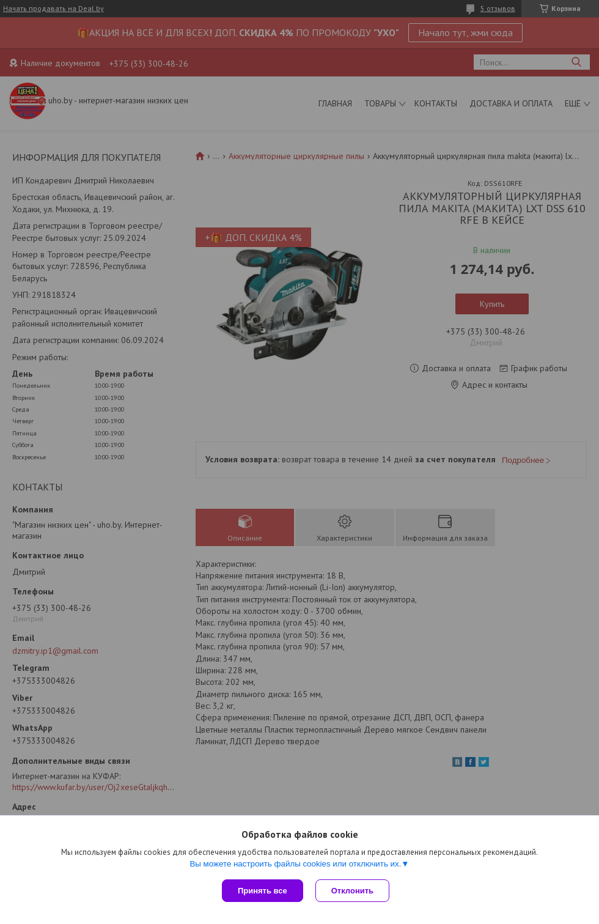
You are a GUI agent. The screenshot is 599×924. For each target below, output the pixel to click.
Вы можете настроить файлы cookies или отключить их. (295, 863)
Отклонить (352, 890)
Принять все (262, 890)
